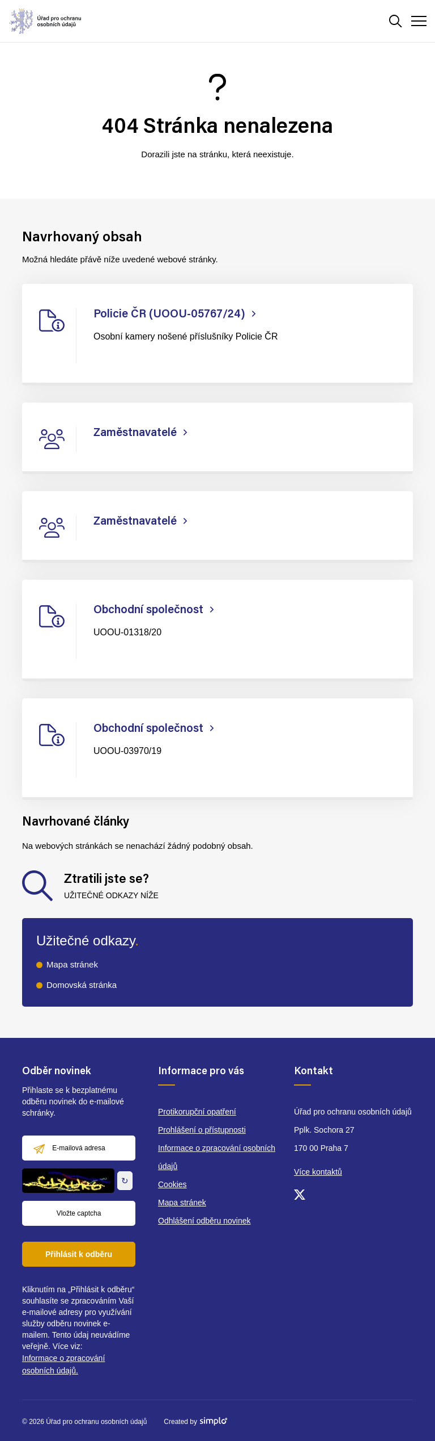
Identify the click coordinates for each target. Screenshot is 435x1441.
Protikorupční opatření (197, 1111)
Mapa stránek (72, 964)
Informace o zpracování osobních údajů (216, 1157)
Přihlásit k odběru (78, 1254)
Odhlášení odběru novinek (204, 1220)
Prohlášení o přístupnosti (202, 1129)
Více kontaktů (318, 1171)
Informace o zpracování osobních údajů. (63, 1364)
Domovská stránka (81, 985)
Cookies (172, 1184)
